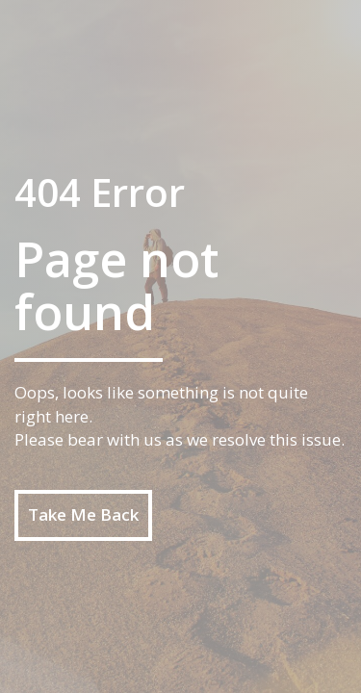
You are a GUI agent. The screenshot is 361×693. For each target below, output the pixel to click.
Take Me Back (83, 514)
